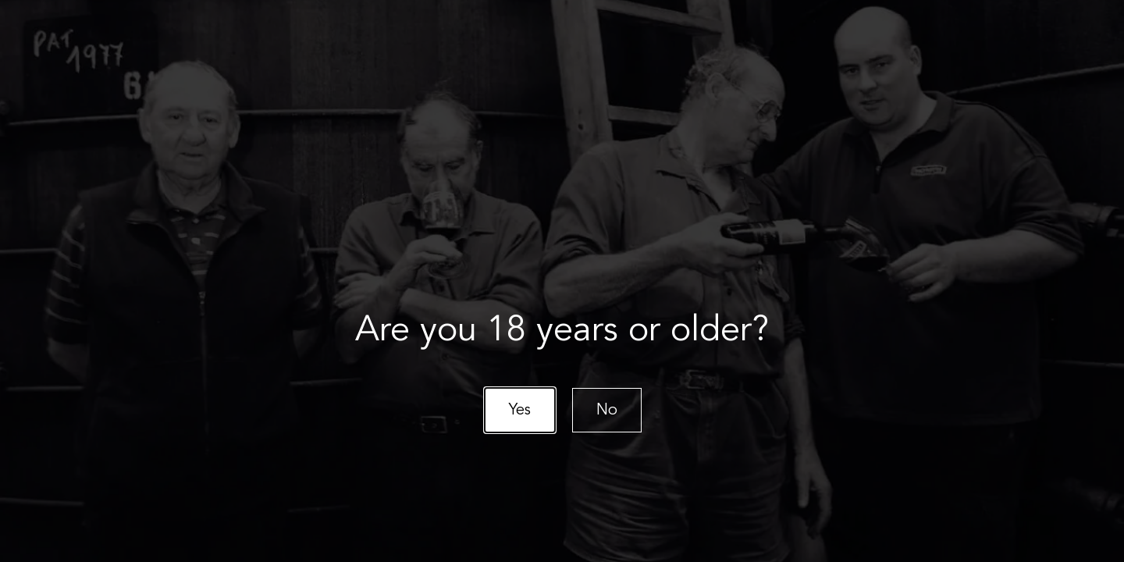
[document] (562, 281)
